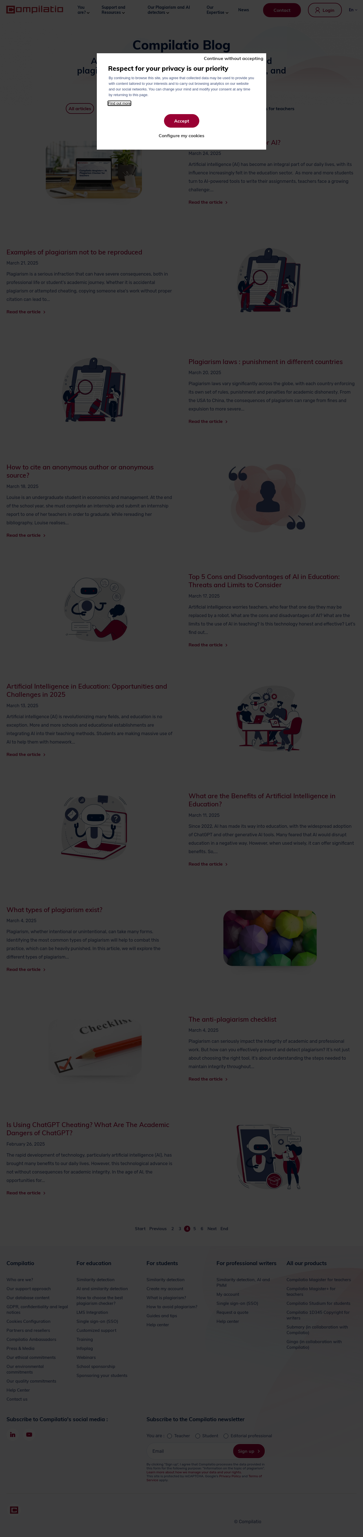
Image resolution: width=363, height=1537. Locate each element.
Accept (181, 121)
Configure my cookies (181, 135)
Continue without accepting (233, 58)
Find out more (119, 103)
